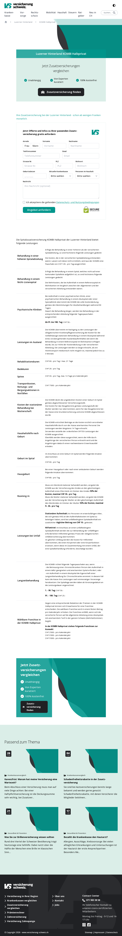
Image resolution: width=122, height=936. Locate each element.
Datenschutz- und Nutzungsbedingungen (77, 202)
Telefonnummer (29, 151)
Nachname (73, 141)
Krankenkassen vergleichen (22, 900)
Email (64, 151)
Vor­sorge (23, 14)
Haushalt (62, 12)
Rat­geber (81, 14)
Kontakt (59, 900)
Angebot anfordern (39, 210)
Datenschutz (112, 932)
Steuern (72, 12)
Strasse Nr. (27, 161)
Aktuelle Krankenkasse (58, 171)
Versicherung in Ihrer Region (22, 896)
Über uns (59, 896)
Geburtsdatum (29, 171)
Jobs (57, 904)
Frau (27, 145)
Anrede (26, 141)
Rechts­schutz (35, 14)
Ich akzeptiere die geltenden (62, 202)
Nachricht (27, 181)
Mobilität (51, 12)
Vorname (46, 141)
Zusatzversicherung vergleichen (17, 906)
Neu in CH (92, 14)
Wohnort (79, 161)
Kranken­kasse (9, 14)
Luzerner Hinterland (23, 22)
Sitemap (88, 932)
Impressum (99, 932)
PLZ (57, 161)
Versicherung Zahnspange (21, 921)
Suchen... (109, 12)
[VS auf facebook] (88, 925)
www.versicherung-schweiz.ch (35, 932)
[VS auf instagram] (84, 925)
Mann (35, 145)
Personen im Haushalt (85, 171)
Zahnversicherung (16, 916)
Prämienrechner (15, 912)
